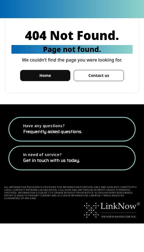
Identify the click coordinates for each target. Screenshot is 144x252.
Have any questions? (52, 129)
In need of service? (51, 158)
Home (45, 75)
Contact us (98, 75)
